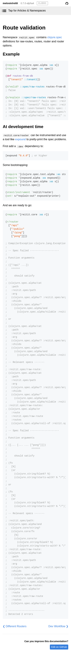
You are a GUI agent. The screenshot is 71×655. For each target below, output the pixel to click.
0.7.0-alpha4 (27, 3)
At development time (23, 126)
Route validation (24, 28)
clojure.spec (54, 37)
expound (20, 139)
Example (11, 54)
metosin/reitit (10, 3)
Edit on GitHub (59, 647)
